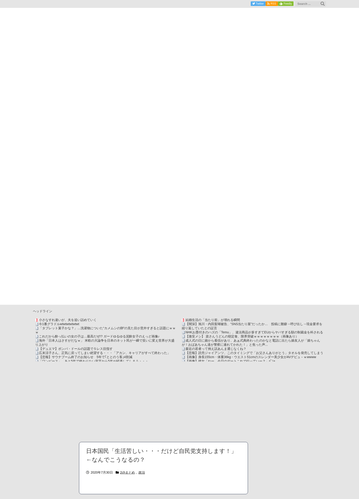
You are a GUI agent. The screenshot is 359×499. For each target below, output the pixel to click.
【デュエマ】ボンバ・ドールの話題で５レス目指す (76, 349)
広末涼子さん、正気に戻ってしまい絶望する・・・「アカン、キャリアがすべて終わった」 (104, 353)
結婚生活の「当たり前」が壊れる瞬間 (212, 320)
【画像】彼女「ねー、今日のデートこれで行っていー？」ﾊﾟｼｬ (230, 361)
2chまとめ (127, 472)
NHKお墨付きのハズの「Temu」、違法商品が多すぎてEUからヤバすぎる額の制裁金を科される (254, 332)
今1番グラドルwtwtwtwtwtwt (59, 324)
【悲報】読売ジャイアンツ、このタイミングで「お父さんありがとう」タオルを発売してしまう (254, 353)
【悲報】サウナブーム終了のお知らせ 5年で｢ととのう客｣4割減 (85, 357)
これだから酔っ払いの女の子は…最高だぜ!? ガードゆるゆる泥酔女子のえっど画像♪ (99, 336)
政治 (142, 472)
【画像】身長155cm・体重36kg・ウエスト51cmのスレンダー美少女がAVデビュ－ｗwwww (250, 357)
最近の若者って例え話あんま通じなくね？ (215, 349)
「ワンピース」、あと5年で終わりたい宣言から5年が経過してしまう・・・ (93, 361)
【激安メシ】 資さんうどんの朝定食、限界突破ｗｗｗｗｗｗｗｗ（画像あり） (242, 336)
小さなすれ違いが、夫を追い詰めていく (68, 320)
